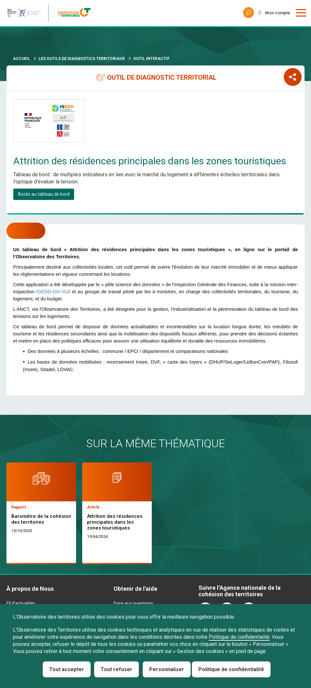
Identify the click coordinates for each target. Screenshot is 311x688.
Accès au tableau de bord (44, 194)
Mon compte (276, 13)
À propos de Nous (30, 589)
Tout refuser (116, 669)
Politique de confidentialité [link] (231, 669)
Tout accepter (66, 669)
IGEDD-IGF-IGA (53, 291)
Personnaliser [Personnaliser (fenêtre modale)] (166, 669)
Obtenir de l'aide (135, 589)
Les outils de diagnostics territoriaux (82, 58)
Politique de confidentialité (239, 637)
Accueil (21, 58)
